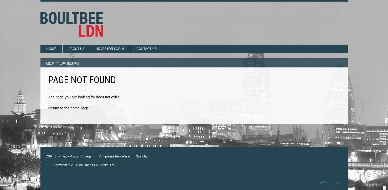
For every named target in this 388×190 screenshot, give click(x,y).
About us (77, 49)
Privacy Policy (68, 156)
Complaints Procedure (114, 156)
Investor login (110, 49)
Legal (88, 156)
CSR (49, 156)
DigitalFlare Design (329, 182)
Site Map (142, 156)
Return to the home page (68, 108)
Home (51, 49)
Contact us (146, 49)
